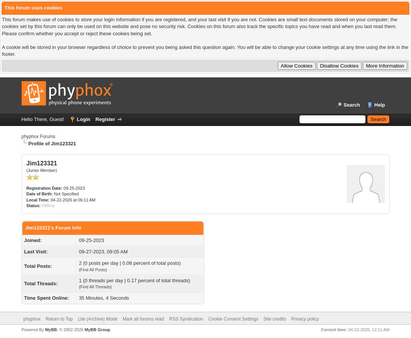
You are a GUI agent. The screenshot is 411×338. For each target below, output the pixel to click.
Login (83, 119)
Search (351, 105)
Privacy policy (305, 319)
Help (379, 105)
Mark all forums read (143, 319)
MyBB (51, 329)
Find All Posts (93, 269)
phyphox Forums (38, 136)
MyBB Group (97, 329)
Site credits (274, 319)
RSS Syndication (186, 319)
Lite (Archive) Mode (97, 319)
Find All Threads (95, 287)
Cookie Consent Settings (233, 319)
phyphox (32, 319)
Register (105, 119)
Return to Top (59, 319)
